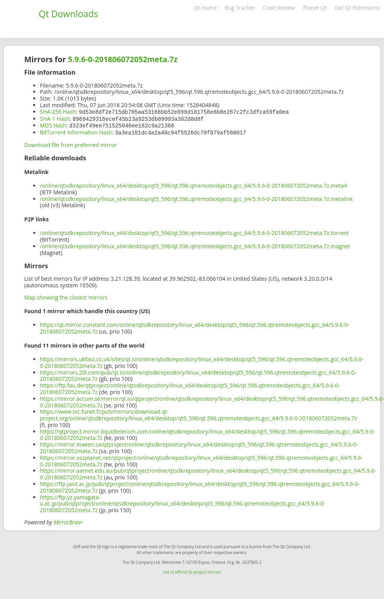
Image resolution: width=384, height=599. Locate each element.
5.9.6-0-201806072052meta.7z (123, 59)
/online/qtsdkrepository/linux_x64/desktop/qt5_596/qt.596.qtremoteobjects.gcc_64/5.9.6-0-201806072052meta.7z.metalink (196, 197)
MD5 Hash (53, 124)
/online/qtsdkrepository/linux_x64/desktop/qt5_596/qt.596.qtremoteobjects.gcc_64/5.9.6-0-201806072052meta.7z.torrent (194, 231)
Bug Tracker (240, 7)
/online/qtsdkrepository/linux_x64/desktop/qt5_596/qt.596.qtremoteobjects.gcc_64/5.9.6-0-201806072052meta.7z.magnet (195, 244)
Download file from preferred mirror (70, 143)
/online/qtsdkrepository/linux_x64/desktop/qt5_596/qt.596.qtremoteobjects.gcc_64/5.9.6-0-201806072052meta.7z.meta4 (193, 184)
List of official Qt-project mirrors (192, 570)
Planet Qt (315, 7)
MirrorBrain (68, 520)
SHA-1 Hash (55, 118)
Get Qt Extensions (357, 7)
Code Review (279, 7)
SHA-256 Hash (58, 111)
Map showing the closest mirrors (65, 296)
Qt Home (205, 7)
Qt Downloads (68, 13)
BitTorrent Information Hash (76, 131)
